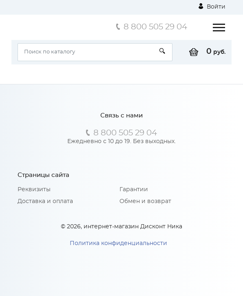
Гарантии (133, 189)
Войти (212, 6)
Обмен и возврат (145, 201)
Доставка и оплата (45, 201)
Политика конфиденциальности (118, 243)
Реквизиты (34, 189)
